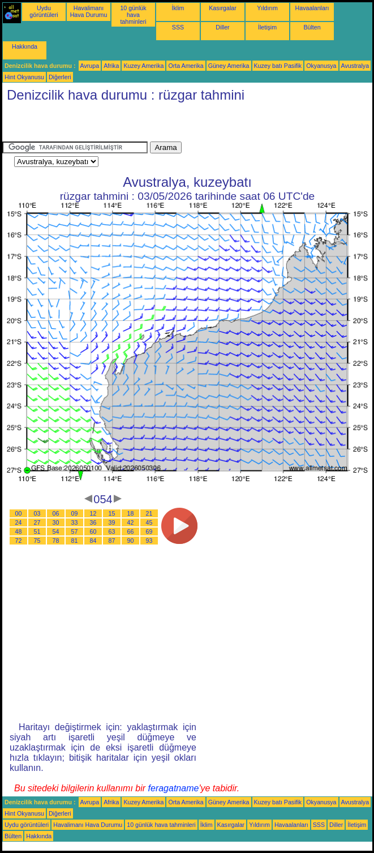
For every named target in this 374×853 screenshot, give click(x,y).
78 (56, 540)
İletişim (267, 27)
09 (74, 513)
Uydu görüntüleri (43, 11)
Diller (222, 27)
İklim (178, 8)
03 (37, 513)
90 (130, 540)
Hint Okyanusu (24, 77)
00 (18, 513)
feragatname (173, 788)
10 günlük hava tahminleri (133, 15)
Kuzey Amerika (143, 65)
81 (74, 540)
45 (149, 522)
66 (130, 531)
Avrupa (90, 65)
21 (149, 513)
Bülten (311, 27)
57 (74, 531)
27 (37, 522)
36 (93, 522)
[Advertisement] (134, 125)
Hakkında (24, 46)
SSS (178, 27)
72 (18, 540)
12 (93, 513)
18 (130, 513)
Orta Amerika (185, 65)
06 (56, 513)
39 (112, 522)
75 (37, 540)
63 (112, 531)
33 (74, 522)
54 (56, 531)
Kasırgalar (223, 8)
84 (93, 540)
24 (18, 522)
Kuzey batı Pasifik (278, 65)
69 (149, 531)
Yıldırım (267, 8)
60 (93, 531)
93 (149, 540)
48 (18, 531)
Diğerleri (60, 77)
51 (37, 531)
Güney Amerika (229, 65)
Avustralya (355, 65)
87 (112, 540)
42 (130, 522)
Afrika (111, 65)
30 (56, 522)
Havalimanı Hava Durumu (89, 11)
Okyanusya (321, 65)
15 (112, 513)
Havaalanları (312, 8)
